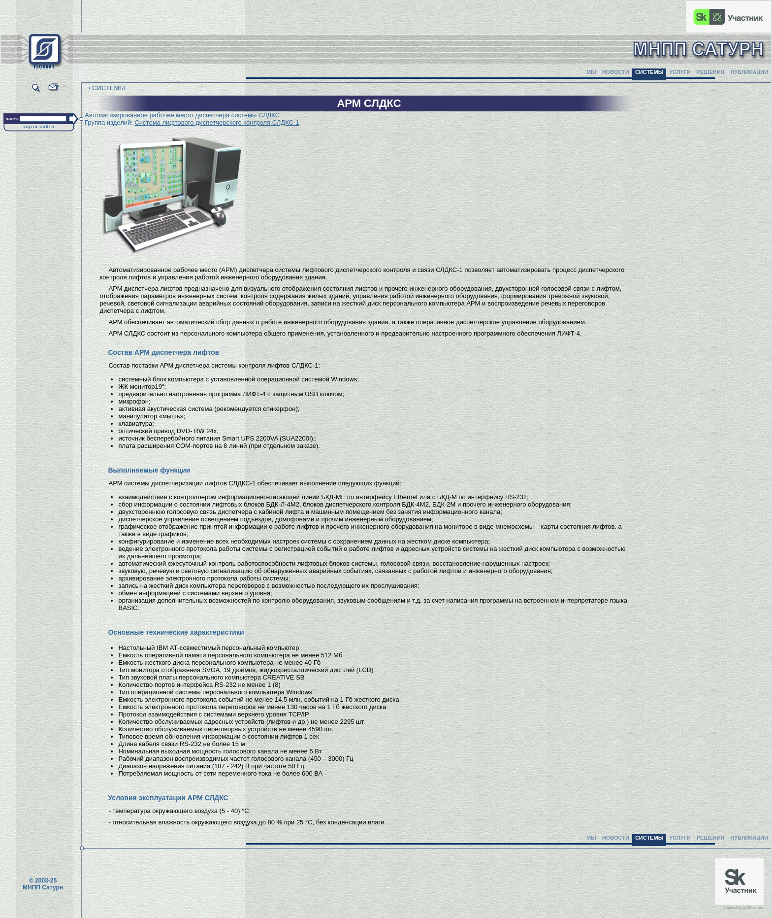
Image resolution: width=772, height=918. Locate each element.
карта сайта (39, 126)
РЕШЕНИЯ (711, 72)
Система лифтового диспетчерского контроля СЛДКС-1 (216, 122)
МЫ (591, 72)
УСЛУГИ (679, 72)
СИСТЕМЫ (649, 72)
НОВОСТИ (615, 72)
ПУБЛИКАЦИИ (749, 72)
